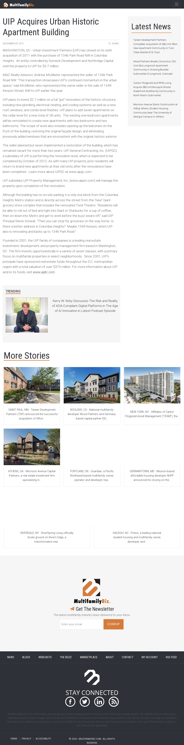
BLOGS (26, 657)
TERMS (13, 738)
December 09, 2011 (13, 43)
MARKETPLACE (88, 657)
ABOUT (110, 657)
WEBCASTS (45, 657)
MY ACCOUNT (150, 657)
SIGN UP (114, 624)
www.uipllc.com (44, 272)
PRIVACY (26, 738)
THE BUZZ (66, 657)
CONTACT (127, 657)
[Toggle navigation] (176, 4)
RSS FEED (171, 657)
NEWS (10, 657)
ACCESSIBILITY (43, 738)
